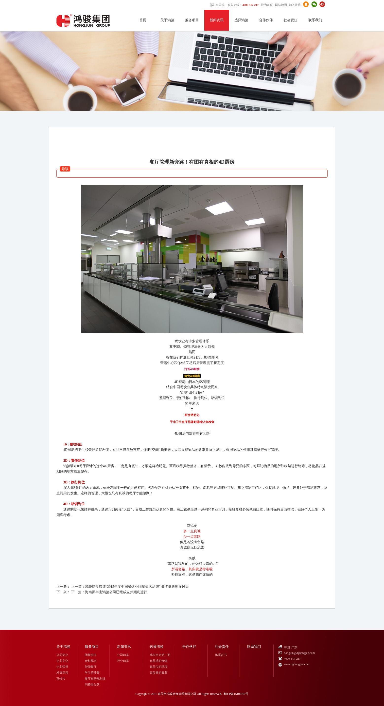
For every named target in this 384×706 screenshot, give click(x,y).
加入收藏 (295, 5)
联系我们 (315, 20)
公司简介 (62, 655)
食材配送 (91, 661)
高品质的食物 (158, 661)
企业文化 (62, 661)
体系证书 (221, 655)
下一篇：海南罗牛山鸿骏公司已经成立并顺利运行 (109, 592)
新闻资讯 (217, 20)
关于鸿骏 (167, 20)
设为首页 (267, 5)
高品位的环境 (158, 666)
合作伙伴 (266, 20)
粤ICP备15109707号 (236, 694)
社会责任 (290, 20)
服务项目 (192, 20)
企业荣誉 (62, 666)
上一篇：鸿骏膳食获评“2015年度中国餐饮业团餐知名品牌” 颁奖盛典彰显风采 (130, 587)
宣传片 (60, 678)
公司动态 (123, 655)
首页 (142, 20)
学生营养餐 (92, 672)
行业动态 (123, 661)
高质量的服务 (158, 672)
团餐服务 (91, 655)
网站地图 (281, 5)
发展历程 (62, 672)
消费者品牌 (92, 684)
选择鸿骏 (241, 20)
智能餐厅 (91, 666)
